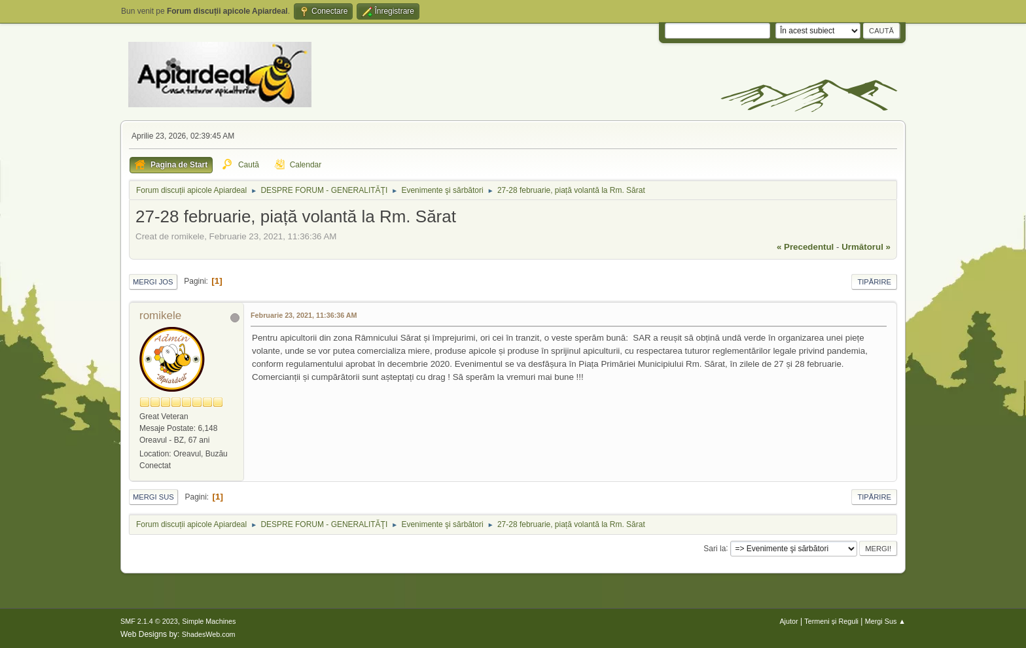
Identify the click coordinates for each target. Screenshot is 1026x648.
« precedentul (805, 247)
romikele (160, 315)
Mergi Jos (153, 282)
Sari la (714, 548)
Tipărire (874, 282)
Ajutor (788, 621)
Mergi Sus (153, 497)
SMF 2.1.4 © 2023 (149, 621)
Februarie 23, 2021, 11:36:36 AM (304, 315)
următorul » (866, 247)
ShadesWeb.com (209, 634)
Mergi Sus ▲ (885, 621)
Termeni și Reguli (831, 621)
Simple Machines (209, 621)
